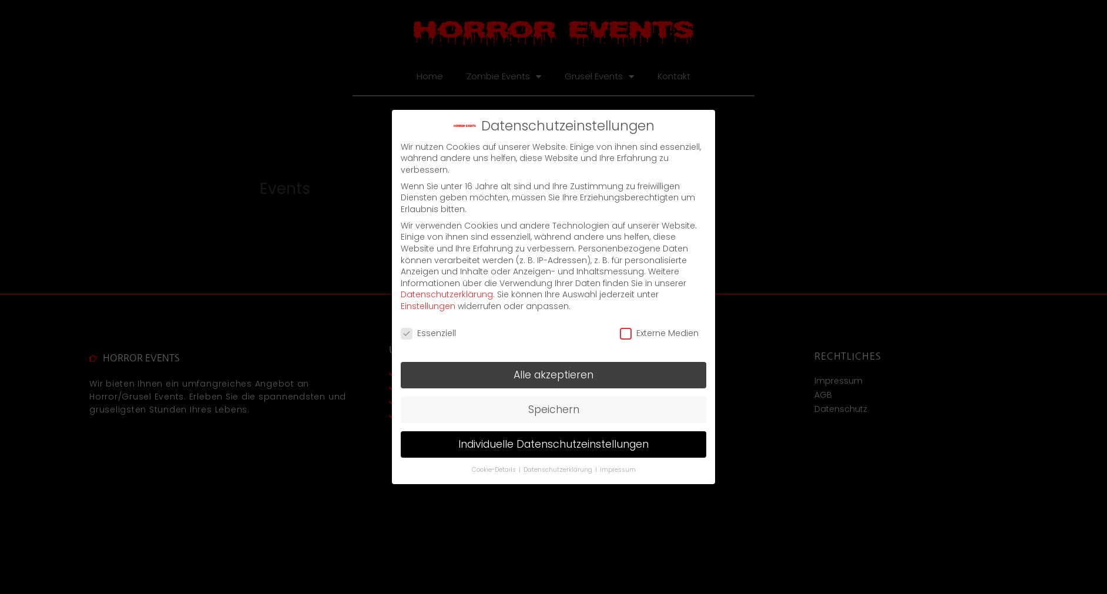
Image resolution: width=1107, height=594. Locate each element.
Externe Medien (659, 333)
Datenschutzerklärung (447, 294)
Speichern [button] (553, 409)
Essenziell (428, 333)
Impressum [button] (618, 469)
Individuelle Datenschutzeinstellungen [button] (553, 444)
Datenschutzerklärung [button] (559, 469)
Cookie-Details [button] (495, 469)
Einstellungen (428, 306)
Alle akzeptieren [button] (553, 375)
